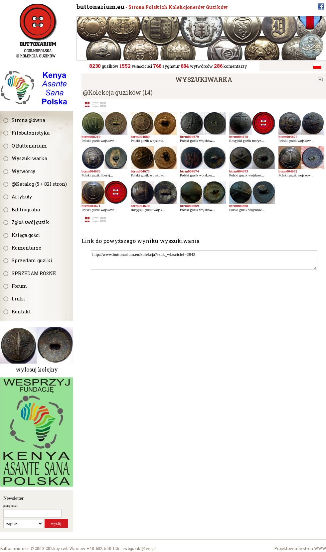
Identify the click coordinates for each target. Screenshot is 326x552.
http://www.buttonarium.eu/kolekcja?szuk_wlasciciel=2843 (204, 260)
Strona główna (28, 120)
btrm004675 (140, 171)
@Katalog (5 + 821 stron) (39, 184)
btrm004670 (140, 206)
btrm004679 (189, 137)
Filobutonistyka (31, 133)
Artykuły (22, 196)
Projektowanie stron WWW (300, 548)
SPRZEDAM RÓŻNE (34, 273)
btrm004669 (189, 206)
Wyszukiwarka (29, 158)
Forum (19, 286)
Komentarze (26, 248)
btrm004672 (287, 171)
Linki (18, 298)
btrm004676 (91, 171)
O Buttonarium (29, 146)
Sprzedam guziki (32, 260)
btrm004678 (238, 137)
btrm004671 (91, 206)
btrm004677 (287, 137)
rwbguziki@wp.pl (138, 548)
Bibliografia (26, 209)
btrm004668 (238, 206)
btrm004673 (238, 171)
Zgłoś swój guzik (30, 222)
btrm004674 (189, 171)
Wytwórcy (23, 171)
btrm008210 (91, 137)
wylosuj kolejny (37, 369)
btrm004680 (140, 137)
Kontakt (21, 311)
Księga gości (26, 235)
